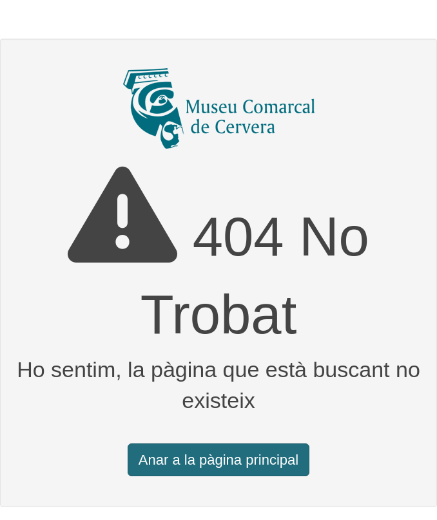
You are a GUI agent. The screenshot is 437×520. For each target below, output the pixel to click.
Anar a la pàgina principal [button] (218, 460)
